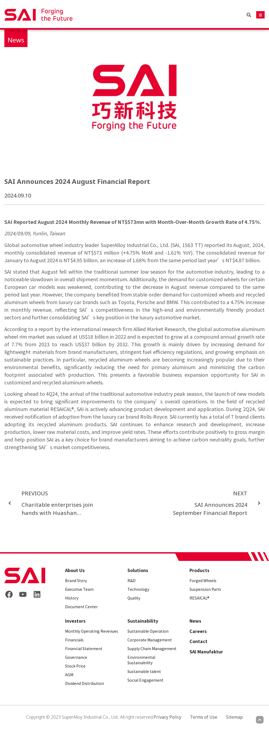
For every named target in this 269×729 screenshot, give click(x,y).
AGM (69, 674)
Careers (198, 631)
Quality (133, 598)
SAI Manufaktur (206, 652)
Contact (198, 641)
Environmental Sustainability (141, 659)
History (71, 598)
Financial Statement (83, 648)
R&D (131, 580)
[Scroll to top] (260, 720)
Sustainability (142, 621)
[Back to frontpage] (24, 575)
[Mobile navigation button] (260, 14)
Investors (75, 621)
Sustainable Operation (148, 631)
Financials (74, 639)
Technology (138, 589)
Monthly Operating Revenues (91, 631)
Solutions (137, 570)
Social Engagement (145, 680)
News (16, 39)
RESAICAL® (199, 598)
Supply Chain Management (151, 648)
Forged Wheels (202, 580)
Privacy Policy (167, 717)
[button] (249, 15)
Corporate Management (149, 639)
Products (199, 570)
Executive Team (79, 589)
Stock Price (75, 666)
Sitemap (234, 717)
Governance (76, 657)
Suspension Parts (205, 589)
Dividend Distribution (84, 683)
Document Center (81, 606)
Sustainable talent (144, 671)
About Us (75, 570)
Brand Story (76, 580)
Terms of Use (203, 717)
